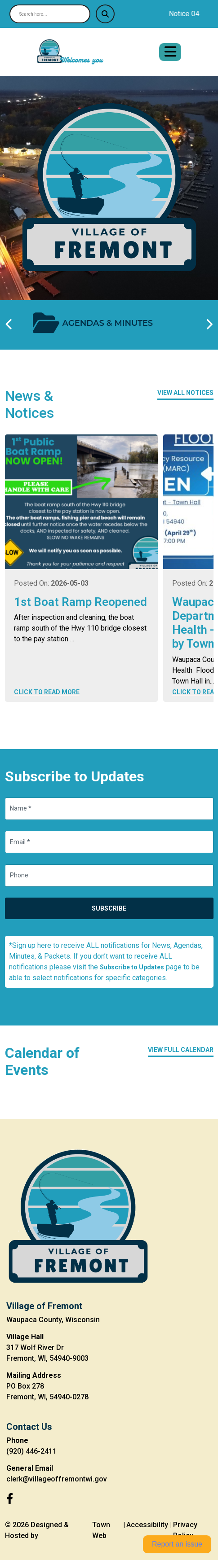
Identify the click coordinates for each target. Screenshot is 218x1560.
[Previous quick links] (9, 324)
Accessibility (147, 1525)
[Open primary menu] (170, 52)
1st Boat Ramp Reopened (80, 602)
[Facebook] (9, 1499)
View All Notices (185, 392)
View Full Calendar (181, 1049)
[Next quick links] (209, 324)
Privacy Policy (185, 1530)
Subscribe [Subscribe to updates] (109, 908)
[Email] (109, 842)
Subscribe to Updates (132, 967)
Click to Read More (47, 692)
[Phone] (109, 875)
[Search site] (49, 13)
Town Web (101, 1530)
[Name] (109, 809)
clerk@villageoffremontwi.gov (56, 1479)
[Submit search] (105, 13)
